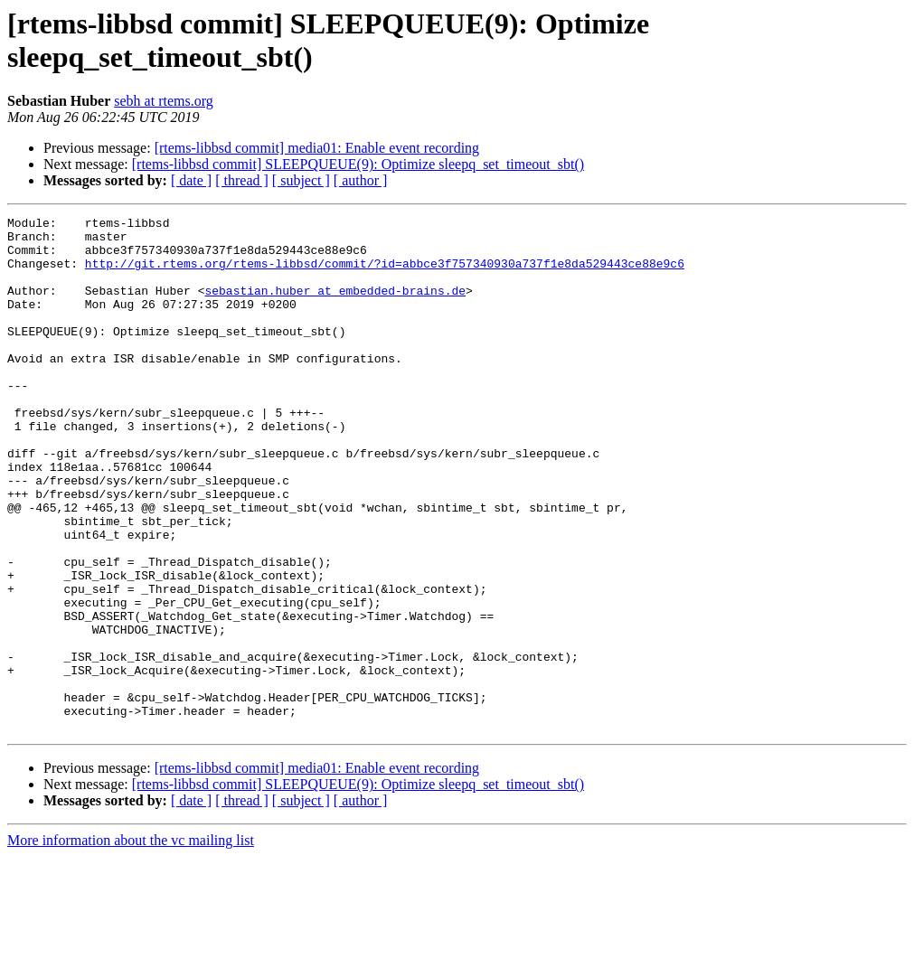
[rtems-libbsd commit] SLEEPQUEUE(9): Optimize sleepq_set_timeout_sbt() (358, 164)
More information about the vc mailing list (130, 943)
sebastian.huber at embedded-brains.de (335, 306)
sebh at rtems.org (163, 100)
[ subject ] (301, 180)
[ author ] (361, 180)
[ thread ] (242, 180)
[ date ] (191, 180)
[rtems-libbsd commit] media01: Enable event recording (317, 147)
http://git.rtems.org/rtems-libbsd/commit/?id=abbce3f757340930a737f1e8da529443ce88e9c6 (384, 274)
